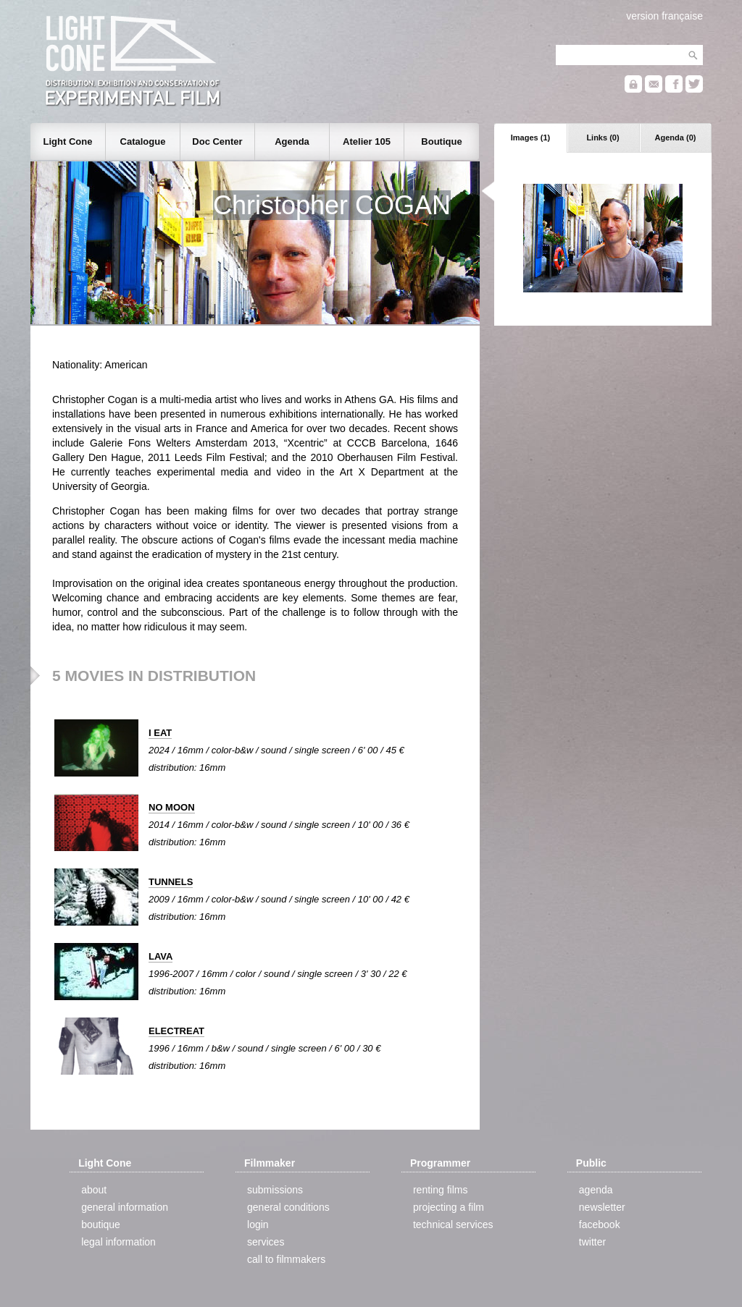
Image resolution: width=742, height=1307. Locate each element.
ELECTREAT (176, 1030)
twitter (592, 1242)
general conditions (288, 1207)
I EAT (160, 732)
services (265, 1242)
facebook (599, 1224)
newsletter (602, 1207)
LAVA (160, 956)
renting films (440, 1190)
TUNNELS (171, 881)
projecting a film (448, 1207)
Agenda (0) (675, 137)
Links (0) (602, 137)
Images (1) (530, 137)
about (94, 1190)
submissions (275, 1190)
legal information (118, 1242)
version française (664, 16)
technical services (453, 1224)
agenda (596, 1190)
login (258, 1224)
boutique (100, 1224)
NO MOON (172, 807)
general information (124, 1207)
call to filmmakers (286, 1259)
